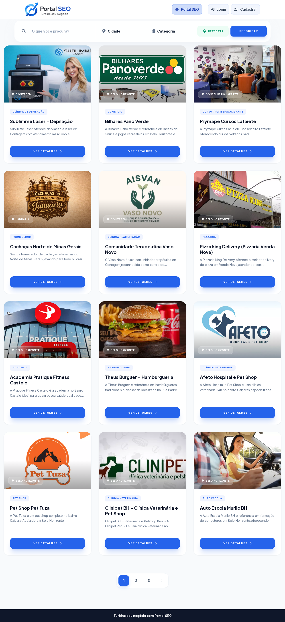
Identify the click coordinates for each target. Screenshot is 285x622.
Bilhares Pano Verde (127, 121)
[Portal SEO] (48, 9)
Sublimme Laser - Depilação (41, 121)
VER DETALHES (47, 151)
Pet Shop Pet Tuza (30, 508)
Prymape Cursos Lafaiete (228, 121)
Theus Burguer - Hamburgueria (139, 377)
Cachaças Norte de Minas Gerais (45, 246)
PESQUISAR (248, 31)
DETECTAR (213, 31)
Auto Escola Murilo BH (223, 508)
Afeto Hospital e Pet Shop (228, 377)
